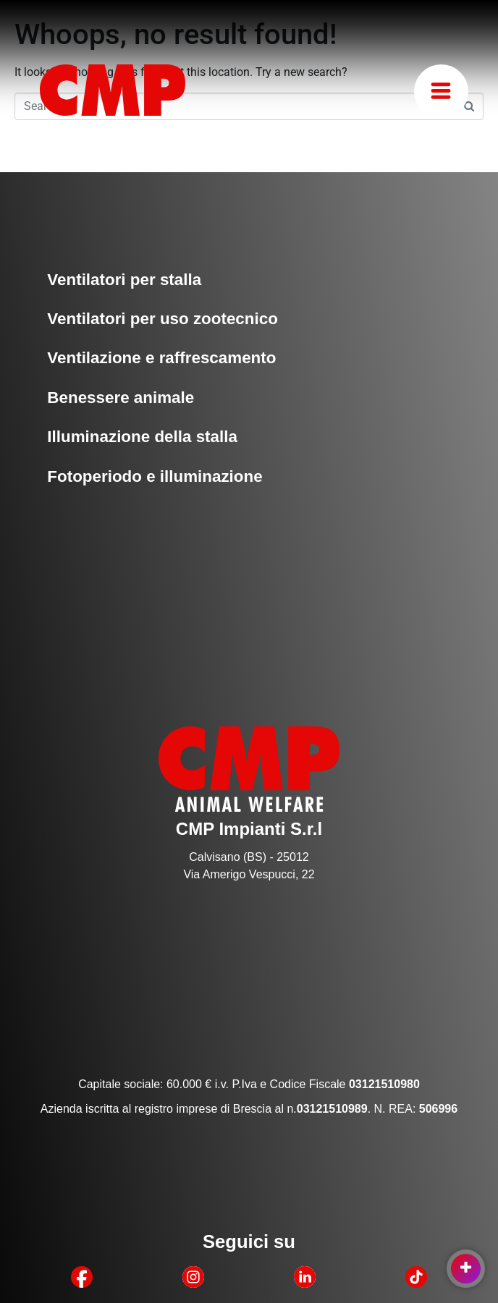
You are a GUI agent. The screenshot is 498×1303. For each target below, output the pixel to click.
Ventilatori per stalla (124, 280)
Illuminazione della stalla (142, 437)
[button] (441, 91)
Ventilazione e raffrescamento (161, 358)
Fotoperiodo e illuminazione (154, 476)
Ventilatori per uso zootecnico (162, 319)
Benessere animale (120, 398)
